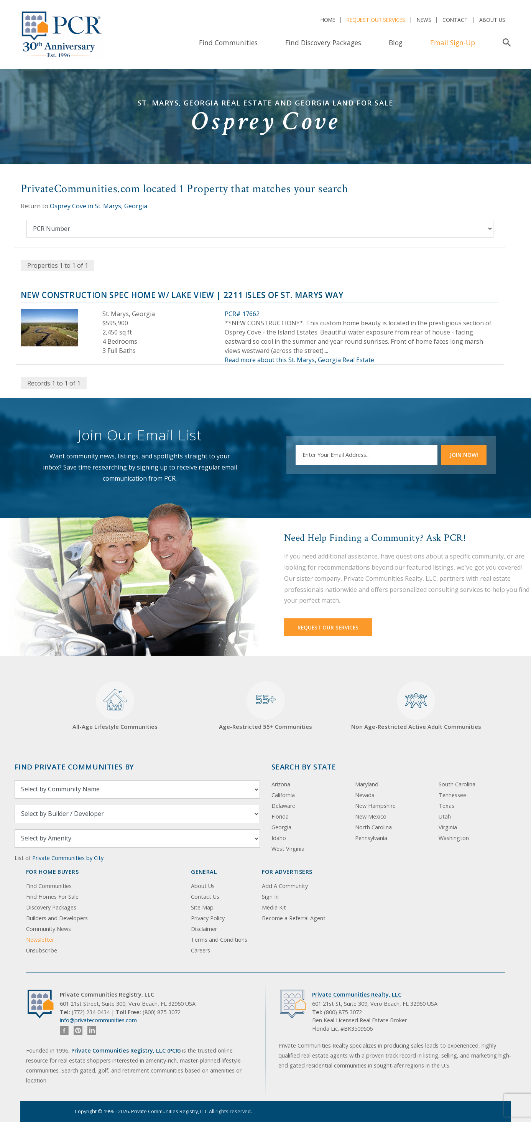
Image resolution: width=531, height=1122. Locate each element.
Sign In (270, 896)
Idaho (278, 838)
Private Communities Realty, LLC (356, 994)
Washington (454, 838)
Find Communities (228, 42)
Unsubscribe (41, 950)
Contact (455, 19)
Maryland (366, 784)
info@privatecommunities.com (98, 1020)
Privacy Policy (208, 918)
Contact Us (205, 896)
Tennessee (452, 795)
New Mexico (370, 816)
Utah (445, 816)
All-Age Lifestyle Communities (115, 706)
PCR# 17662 (242, 314)
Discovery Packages (51, 907)
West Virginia (287, 848)
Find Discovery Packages (323, 42)
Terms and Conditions (219, 939)
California (283, 795)
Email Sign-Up (452, 42)
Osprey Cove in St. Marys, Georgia (98, 206)
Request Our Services (376, 19)
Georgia (281, 827)
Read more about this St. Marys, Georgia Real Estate (299, 360)
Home (328, 19)
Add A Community (285, 886)
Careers (200, 950)
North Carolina (373, 827)
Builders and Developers (57, 918)
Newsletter (40, 939)
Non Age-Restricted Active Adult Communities (416, 706)
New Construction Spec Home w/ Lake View (117, 295)
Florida (280, 816)
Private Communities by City (68, 858)
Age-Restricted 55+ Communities (265, 706)
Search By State (303, 766)
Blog (396, 42)
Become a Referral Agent (294, 918)
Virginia (448, 827)
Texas (446, 805)
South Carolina (457, 784)
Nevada (365, 795)
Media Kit (274, 907)
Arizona (280, 784)
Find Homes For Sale (52, 896)
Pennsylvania (371, 838)
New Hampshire (375, 805)
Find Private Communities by (74, 766)
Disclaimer (204, 929)
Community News (48, 929)
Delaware (283, 805)
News (424, 19)
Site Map (202, 907)
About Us (492, 19)
